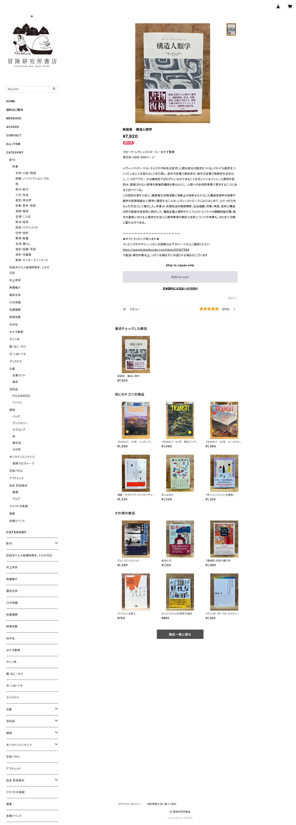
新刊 (12, 159)
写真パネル (16, 470)
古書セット (18, 375)
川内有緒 (15, 302)
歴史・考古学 (23, 200)
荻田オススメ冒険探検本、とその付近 (29, 555)
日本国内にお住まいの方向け (180, 288)
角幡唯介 (15, 287)
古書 (12, 368)
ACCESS (12, 126)
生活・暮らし (23, 243)
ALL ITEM (13, 144)
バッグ (16, 416)
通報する (232, 298)
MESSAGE (13, 118)
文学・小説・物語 (26, 173)
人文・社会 (22, 194)
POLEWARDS (21, 395)
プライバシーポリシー (129, 803)
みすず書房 (16, 331)
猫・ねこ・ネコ (17, 346)
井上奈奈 (15, 280)
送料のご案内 (14, 109)
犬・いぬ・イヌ (17, 354)
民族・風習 (22, 211)
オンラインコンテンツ (22, 456)
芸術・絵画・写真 (26, 249)
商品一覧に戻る (180, 634)
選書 (12, 513)
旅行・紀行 (22, 189)
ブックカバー (20, 423)
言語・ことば (23, 216)
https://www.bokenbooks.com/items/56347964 (156, 249)
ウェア (16, 498)
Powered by (180, 817)
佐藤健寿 (15, 309)
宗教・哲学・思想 (26, 205)
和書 (15, 166)
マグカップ (18, 429)
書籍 (15, 492)
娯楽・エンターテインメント (32, 260)
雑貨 (12, 409)
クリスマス (15, 361)
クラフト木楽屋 (18, 506)
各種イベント (17, 520)
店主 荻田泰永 (18, 485)
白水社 (13, 324)
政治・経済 (22, 222)
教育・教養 (22, 238)
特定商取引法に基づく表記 (161, 803)
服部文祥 (15, 295)
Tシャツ (17, 402)
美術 (15, 381)
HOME (10, 101)
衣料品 (13, 389)
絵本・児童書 (23, 254)
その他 (16, 449)
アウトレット (16, 478)
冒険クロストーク (23, 463)
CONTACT (14, 135)
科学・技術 (22, 232)
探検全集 (15, 317)
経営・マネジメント (27, 227)
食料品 (16, 442)
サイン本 (14, 339)
